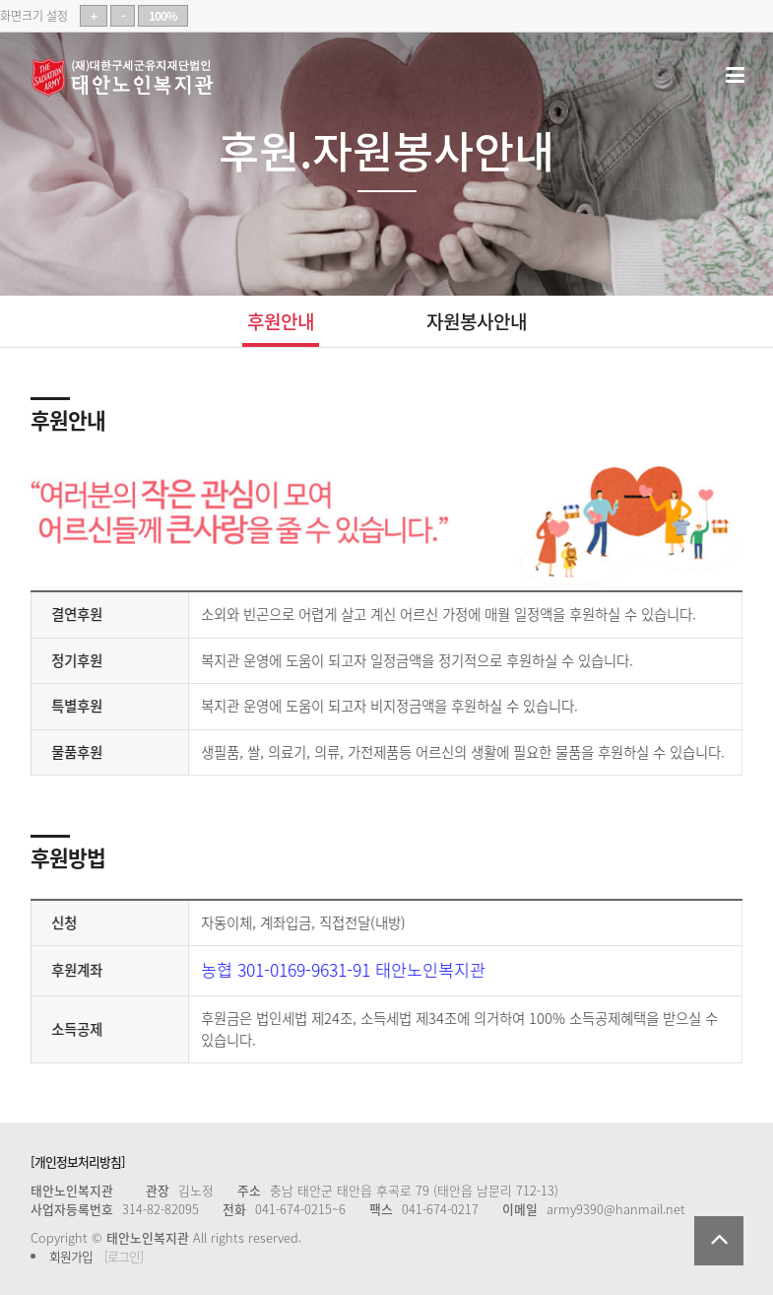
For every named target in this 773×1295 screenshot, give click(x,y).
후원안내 (280, 321)
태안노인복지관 (129, 78)
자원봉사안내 (476, 321)
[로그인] (123, 1256)
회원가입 (71, 1256)
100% (163, 16)
